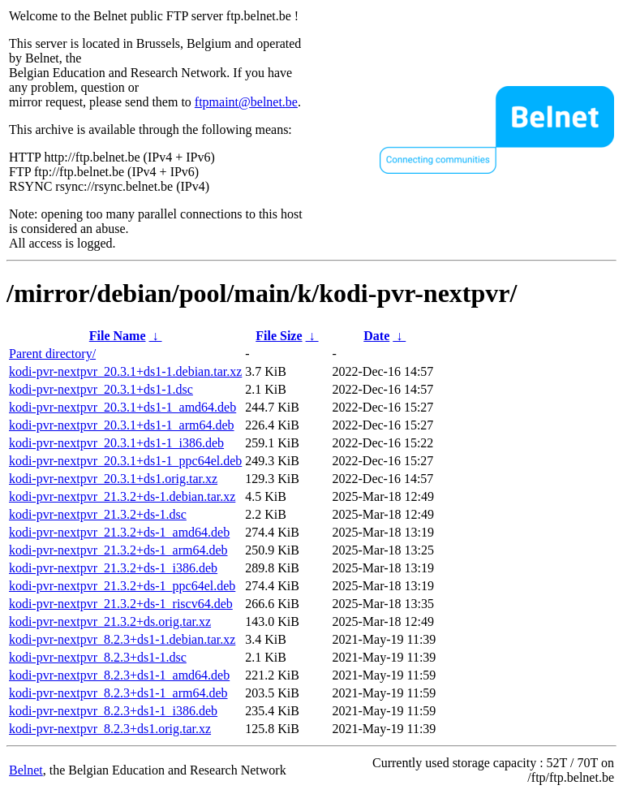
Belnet (26, 770)
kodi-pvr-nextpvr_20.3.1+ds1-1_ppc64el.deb (125, 461)
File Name (117, 336)
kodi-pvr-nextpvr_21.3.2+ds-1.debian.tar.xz (122, 496)
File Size (279, 336)
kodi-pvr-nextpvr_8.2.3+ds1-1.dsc (98, 657)
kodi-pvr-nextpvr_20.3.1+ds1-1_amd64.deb (122, 407)
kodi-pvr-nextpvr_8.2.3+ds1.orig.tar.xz (110, 729)
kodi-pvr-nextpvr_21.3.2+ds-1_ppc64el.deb (122, 586)
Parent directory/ (52, 353)
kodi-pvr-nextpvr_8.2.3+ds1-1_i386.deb (113, 711)
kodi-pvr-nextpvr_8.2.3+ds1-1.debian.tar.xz (122, 639)
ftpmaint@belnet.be (246, 102)
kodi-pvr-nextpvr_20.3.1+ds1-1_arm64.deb (121, 425)
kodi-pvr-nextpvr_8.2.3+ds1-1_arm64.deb (118, 693)
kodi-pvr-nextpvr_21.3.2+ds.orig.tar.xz (110, 621)
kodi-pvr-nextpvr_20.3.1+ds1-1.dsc (101, 389)
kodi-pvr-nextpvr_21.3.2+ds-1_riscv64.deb (121, 604)
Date (376, 336)
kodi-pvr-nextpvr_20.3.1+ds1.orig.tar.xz (113, 478)
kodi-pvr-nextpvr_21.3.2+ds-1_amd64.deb (119, 532)
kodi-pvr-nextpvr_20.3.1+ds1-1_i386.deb (116, 443)
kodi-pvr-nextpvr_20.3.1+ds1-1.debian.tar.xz (125, 371)
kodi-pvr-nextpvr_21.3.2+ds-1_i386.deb (113, 568)
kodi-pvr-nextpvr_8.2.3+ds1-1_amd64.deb (119, 675)
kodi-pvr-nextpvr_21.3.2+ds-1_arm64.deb (118, 550)
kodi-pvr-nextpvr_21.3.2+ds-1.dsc (98, 514)
